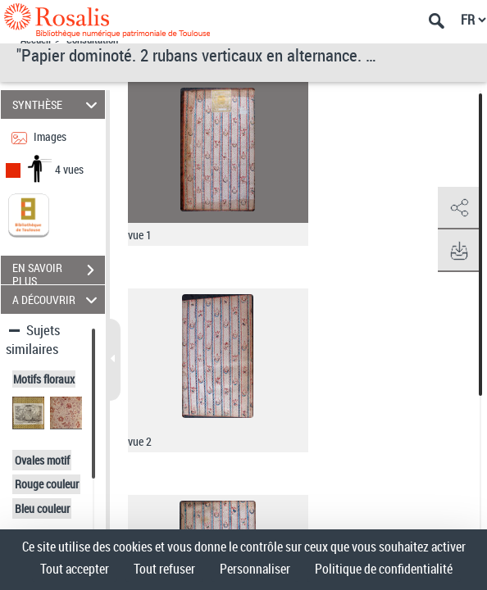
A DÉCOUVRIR (57, 299)
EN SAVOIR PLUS (58, 272)
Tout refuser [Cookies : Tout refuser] (164, 569)
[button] (458, 208)
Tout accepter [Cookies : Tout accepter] (74, 569)
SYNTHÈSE (57, 104)
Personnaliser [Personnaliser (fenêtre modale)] (255, 569)
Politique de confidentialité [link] (384, 569)
